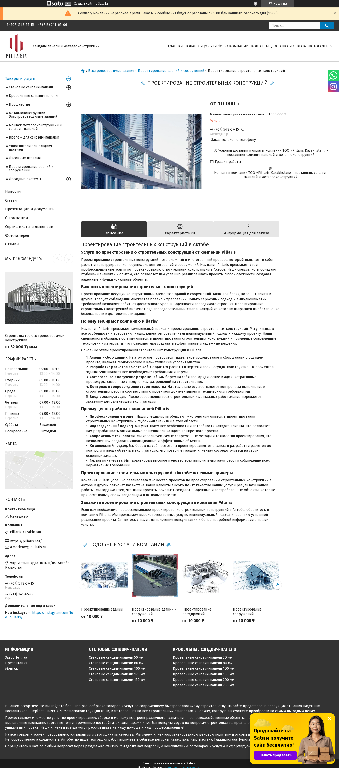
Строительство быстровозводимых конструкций (34, 337)
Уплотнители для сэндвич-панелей (31, 148)
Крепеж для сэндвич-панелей (34, 137)
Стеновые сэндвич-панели (31, 87)
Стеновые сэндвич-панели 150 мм (117, 680)
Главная (175, 46)
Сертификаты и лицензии (29, 226)
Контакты (260, 46)
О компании (237, 46)
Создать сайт (83, 3)
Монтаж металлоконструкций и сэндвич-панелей (35, 127)
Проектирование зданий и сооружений (171, 71)
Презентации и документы (30, 209)
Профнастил (19, 104)
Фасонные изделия (25, 158)
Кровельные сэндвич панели (33, 96)
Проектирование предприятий (196, 611)
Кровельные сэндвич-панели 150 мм (203, 674)
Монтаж (11, 668)
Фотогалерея (320, 46)
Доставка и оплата (288, 46)
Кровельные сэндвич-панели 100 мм (203, 668)
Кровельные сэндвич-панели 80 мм (203, 663)
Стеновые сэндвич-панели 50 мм (116, 657)
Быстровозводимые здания (111, 71)
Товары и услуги (201, 46)
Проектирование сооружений (247, 611)
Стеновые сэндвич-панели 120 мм (117, 674)
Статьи (11, 200)
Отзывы (12, 244)
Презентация (16, 663)
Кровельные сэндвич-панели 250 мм (203, 685)
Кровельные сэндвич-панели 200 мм (203, 680)
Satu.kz (191, 763)
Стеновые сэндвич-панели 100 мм (117, 668)
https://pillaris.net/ (26, 541)
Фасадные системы (25, 179)
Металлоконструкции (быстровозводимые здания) (33, 115)
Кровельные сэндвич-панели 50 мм (202, 657)
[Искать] (327, 25)
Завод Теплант (17, 657)
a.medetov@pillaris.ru (28, 547)
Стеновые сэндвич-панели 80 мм (116, 663)
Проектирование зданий (102, 609)
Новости (13, 191)
